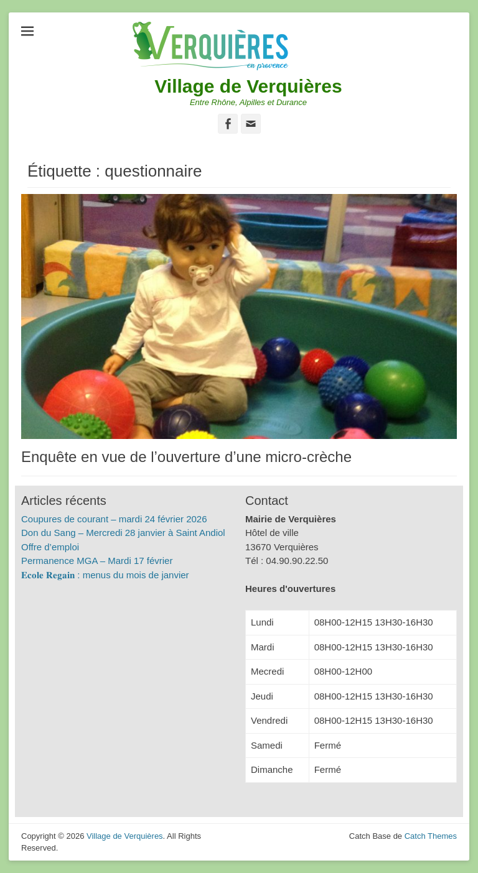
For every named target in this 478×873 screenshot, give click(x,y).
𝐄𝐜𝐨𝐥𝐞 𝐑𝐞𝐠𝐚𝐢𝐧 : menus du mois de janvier (105, 575)
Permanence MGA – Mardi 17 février (96, 560)
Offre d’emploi (50, 547)
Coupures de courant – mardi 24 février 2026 (114, 519)
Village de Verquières (248, 86)
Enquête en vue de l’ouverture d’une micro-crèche (186, 456)
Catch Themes (431, 836)
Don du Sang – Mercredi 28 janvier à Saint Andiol (123, 532)
